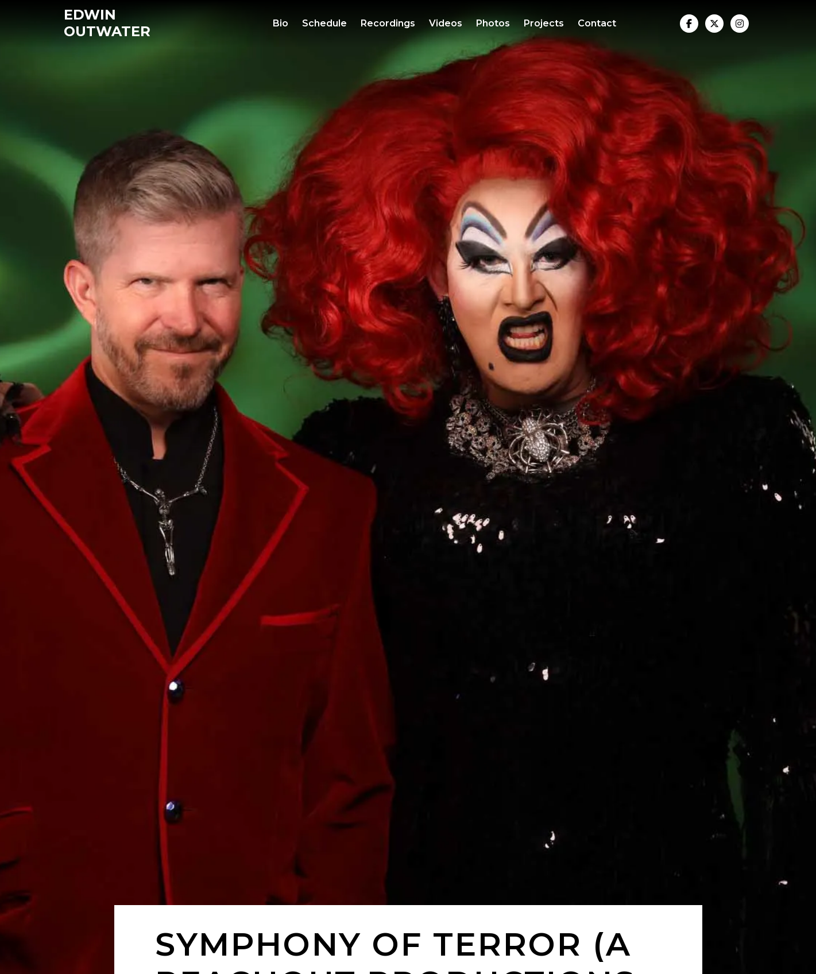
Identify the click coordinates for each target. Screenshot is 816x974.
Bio (280, 23)
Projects (544, 23)
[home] (134, 23)
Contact (597, 23)
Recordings (388, 23)
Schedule (324, 23)
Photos (493, 23)
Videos (445, 23)
